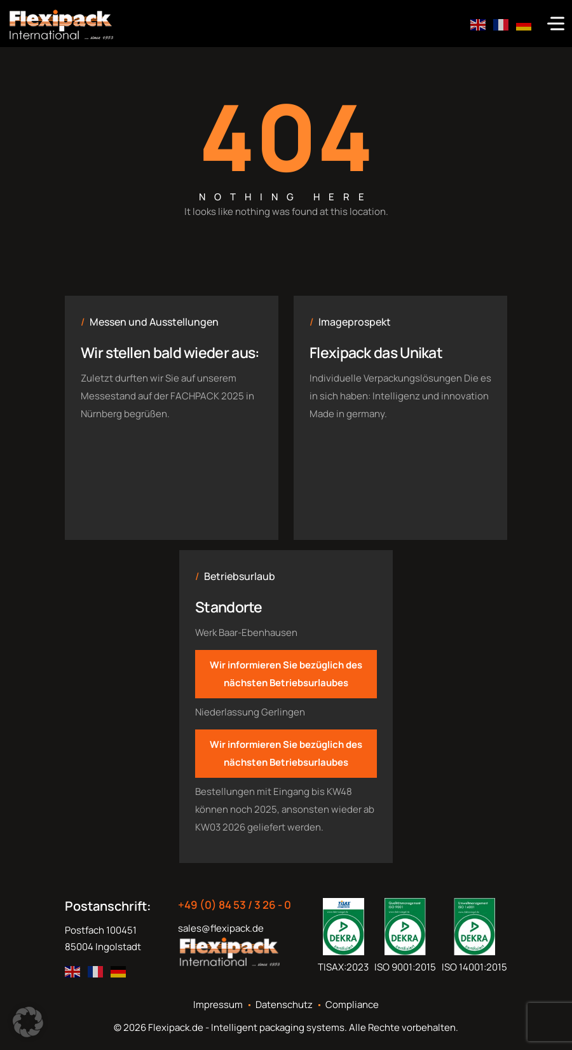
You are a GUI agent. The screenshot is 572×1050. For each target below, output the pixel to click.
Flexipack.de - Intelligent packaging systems (246, 1027)
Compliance (352, 1004)
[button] (28, 1022)
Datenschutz (284, 1004)
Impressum (218, 1004)
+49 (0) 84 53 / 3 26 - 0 (234, 905)
